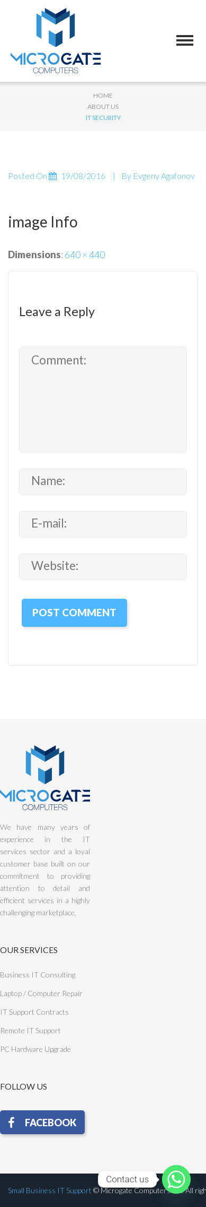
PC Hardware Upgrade (35, 1048)
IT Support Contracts (34, 1011)
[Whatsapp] (176, 1179)
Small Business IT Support (50, 1190)
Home (103, 95)
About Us (103, 106)
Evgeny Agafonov (164, 176)
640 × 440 (85, 254)
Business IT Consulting (37, 974)
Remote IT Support (30, 1030)
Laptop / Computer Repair (41, 993)
